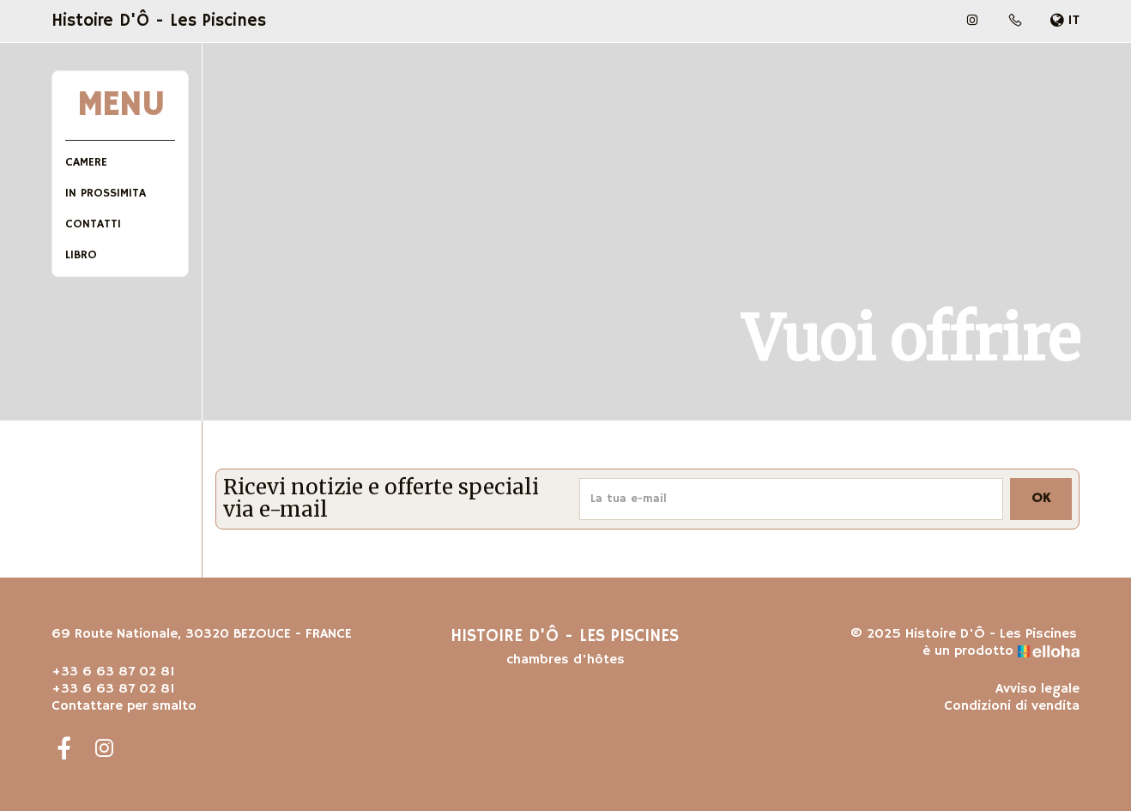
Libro (81, 255)
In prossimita (105, 193)
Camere (86, 162)
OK (1040, 498)
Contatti (93, 224)
